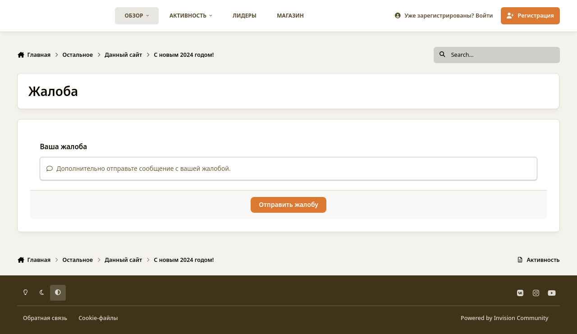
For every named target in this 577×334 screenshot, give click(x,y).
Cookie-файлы (98, 318)
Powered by (504, 318)
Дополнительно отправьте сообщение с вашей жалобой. (138, 168)
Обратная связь (45, 318)
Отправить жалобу (288, 204)
